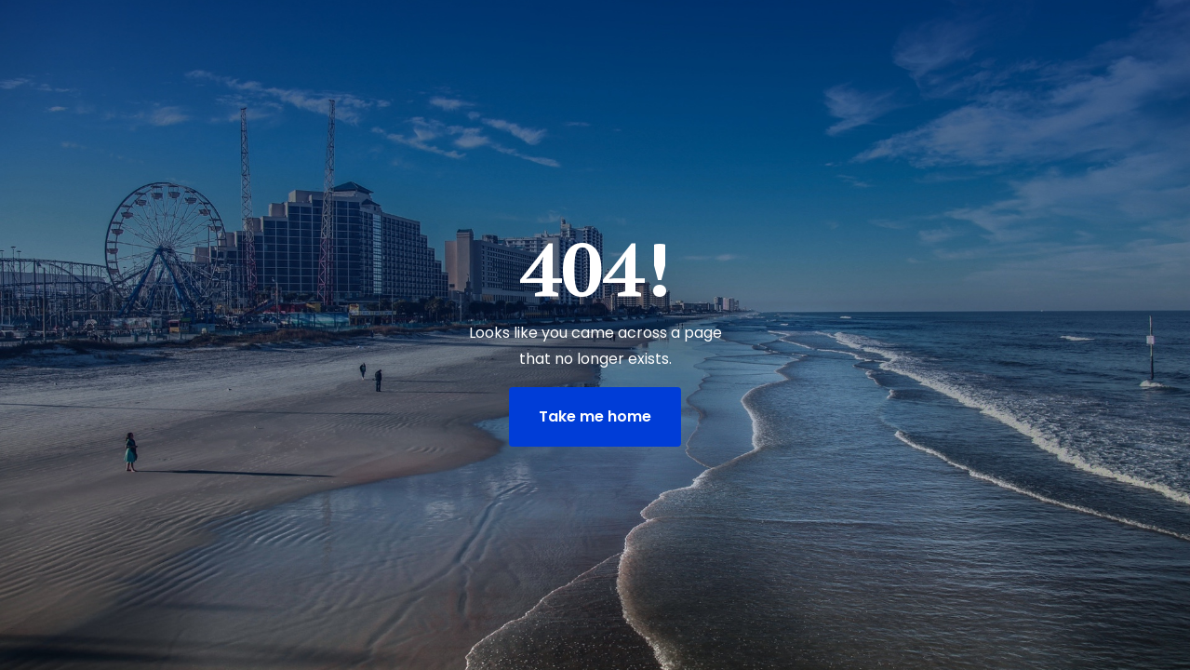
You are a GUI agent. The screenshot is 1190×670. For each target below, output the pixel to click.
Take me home (595, 416)
